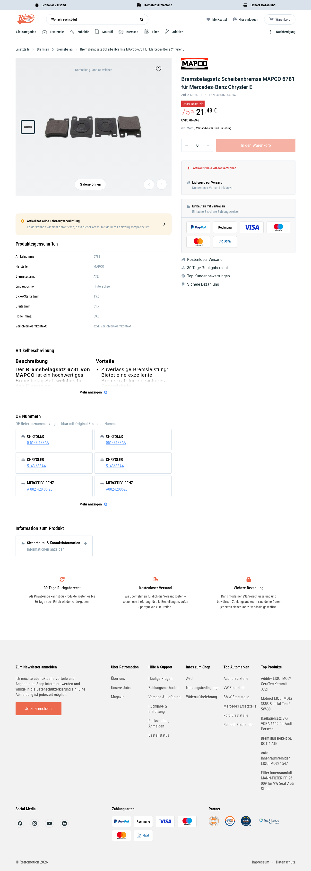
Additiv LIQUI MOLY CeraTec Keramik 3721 (276, 684)
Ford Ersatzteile (236, 715)
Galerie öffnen (90, 184)
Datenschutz (285, 862)
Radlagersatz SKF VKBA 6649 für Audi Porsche (276, 723)
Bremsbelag (64, 49)
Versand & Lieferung (164, 697)
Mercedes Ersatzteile (240, 706)
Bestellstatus (158, 735)
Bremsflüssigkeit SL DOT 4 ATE (276, 741)
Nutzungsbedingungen (203, 687)
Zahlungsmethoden (163, 687)
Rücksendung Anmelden (158, 723)
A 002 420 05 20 (39, 489)
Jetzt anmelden (38, 709)
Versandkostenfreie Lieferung (213, 128)
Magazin (117, 697)
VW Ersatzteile (235, 687)
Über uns (118, 678)
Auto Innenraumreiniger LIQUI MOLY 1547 (275, 758)
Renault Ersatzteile (238, 724)
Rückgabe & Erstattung (157, 709)
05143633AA (116, 442)
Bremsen (43, 49)
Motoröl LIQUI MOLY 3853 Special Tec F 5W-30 (276, 703)
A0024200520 (117, 489)
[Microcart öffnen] (279, 19)
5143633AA (115, 466)
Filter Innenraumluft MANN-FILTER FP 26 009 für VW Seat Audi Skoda (277, 780)
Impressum (260, 862)
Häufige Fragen (160, 678)
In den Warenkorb (256, 145)
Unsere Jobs (120, 687)
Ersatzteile (23, 49)
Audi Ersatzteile (236, 678)
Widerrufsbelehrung (201, 697)
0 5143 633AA (38, 442)
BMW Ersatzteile (236, 697)
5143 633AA (36, 466)
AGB (189, 678)
